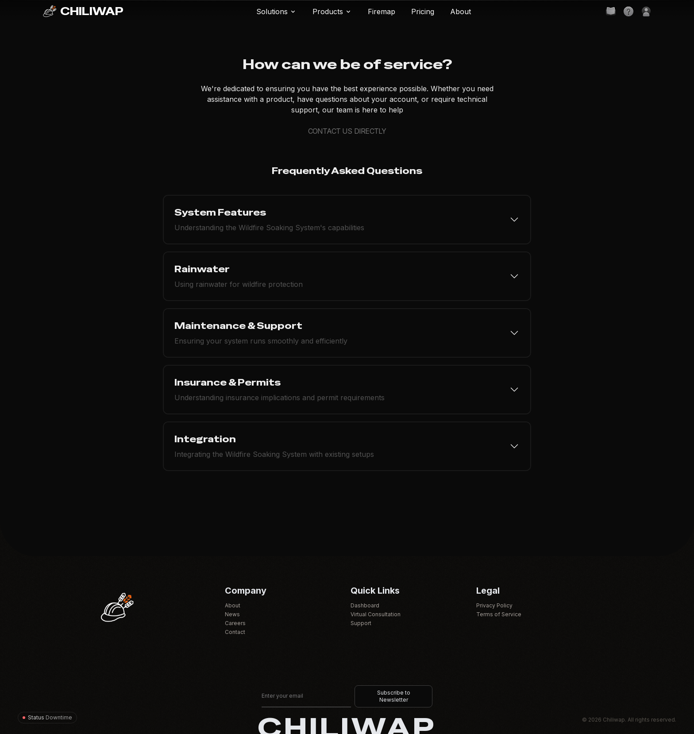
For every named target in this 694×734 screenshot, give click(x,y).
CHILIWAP (82, 11)
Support (361, 623)
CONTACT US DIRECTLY (347, 131)
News (232, 614)
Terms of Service (498, 614)
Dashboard (365, 605)
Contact (235, 632)
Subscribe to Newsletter (393, 696)
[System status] (47, 717)
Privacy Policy (494, 605)
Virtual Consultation (376, 614)
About (232, 605)
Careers (235, 623)
